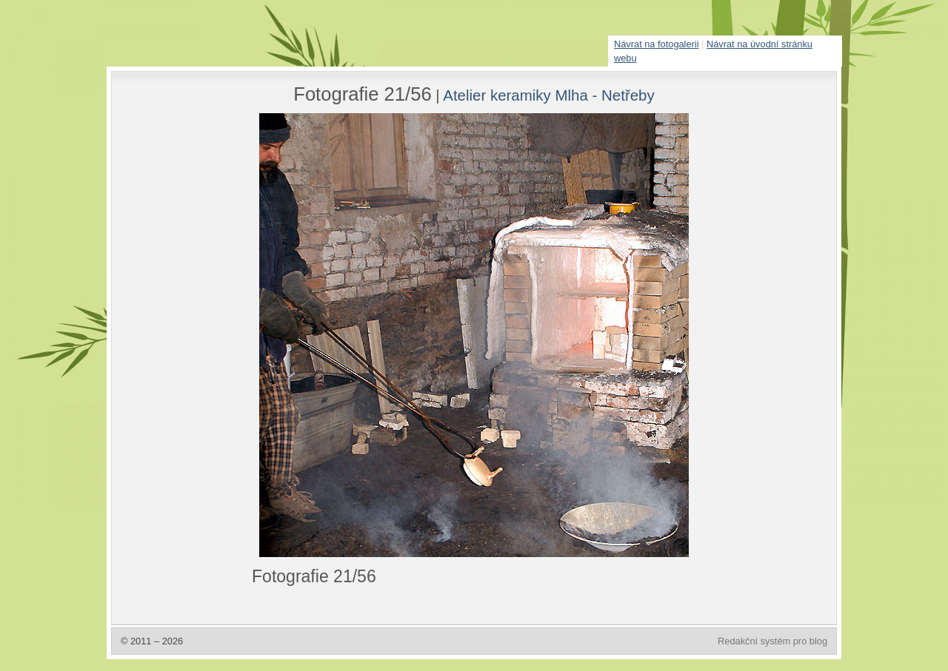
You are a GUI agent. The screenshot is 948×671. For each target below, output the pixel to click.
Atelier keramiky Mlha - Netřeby (549, 95)
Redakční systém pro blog (772, 641)
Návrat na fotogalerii (656, 44)
